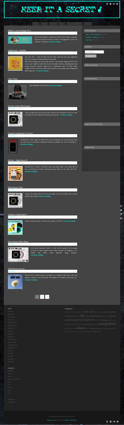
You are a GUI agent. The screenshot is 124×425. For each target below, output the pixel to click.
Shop (62, 24)
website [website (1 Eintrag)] (99, 331)
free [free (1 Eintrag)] (108, 316)
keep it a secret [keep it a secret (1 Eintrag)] (112, 320)
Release (10, 387)
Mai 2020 (10, 356)
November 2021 (12, 322)
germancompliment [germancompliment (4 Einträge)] (84, 319)
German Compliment (74, 24)
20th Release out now (16, 269)
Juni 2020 (10, 353)
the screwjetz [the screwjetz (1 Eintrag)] (76, 331)
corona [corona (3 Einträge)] (68, 316)
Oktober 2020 (12, 342)
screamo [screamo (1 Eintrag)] (87, 328)
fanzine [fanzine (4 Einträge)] (93, 316)
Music (9, 382)
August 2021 (11, 328)
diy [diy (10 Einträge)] (82, 316)
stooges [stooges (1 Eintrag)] (110, 328)
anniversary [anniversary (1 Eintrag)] (74, 312)
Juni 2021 (10, 331)
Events (44, 24)
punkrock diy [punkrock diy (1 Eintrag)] (68, 328)
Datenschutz (11, 402)
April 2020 (11, 359)
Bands (9, 373)
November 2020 (12, 339)
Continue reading (55, 42)
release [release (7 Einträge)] (81, 328)
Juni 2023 (10, 311)
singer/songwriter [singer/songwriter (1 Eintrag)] (99, 328)
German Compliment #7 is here (20, 133)
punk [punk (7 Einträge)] (101, 323)
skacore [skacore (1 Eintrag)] (106, 328)
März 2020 (11, 362)
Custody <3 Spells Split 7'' (18, 214)
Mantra (67, 420)
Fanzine (10, 376)
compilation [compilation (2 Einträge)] (112, 312)
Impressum (11, 399)
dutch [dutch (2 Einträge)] (88, 316)
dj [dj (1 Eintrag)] (85, 316)
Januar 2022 (11, 320)
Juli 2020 (10, 350)
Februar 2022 (11, 317)
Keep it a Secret (51, 420)
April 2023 (11, 314)
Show (9, 390)
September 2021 (12, 325)
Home (36, 24)
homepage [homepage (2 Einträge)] (103, 320)
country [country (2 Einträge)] (73, 316)
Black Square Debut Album (18, 242)
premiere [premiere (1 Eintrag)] (95, 324)
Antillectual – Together (17, 50)
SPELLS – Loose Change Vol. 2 (19, 31)
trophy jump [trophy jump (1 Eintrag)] (86, 331)
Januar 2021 (11, 336)
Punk (9, 385)
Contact (87, 24)
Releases (53, 24)
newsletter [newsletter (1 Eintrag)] (83, 324)
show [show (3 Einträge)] (92, 328)
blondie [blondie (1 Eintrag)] (97, 312)
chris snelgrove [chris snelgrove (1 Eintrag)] (103, 312)
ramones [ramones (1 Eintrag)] (74, 328)
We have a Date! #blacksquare (19, 106)
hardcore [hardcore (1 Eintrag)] (97, 320)
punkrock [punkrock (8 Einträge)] (110, 323)
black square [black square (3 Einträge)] (88, 312)
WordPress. (73, 420)
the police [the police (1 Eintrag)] (70, 331)
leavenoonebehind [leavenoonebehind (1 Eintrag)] (69, 324)
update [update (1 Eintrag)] (91, 331)
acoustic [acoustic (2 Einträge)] (67, 312)
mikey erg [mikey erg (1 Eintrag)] (77, 324)
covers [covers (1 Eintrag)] (78, 316)
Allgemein (10, 371)
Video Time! (12, 79)
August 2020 (11, 348)
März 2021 (11, 334)
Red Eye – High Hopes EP (18, 160)
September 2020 (12, 345)
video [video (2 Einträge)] (95, 331)
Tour (9, 393)
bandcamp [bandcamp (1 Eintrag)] (80, 312)
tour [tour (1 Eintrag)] (81, 331)
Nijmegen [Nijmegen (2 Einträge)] (89, 324)
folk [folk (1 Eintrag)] (106, 316)
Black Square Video (15, 187)
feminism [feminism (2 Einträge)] (101, 316)
